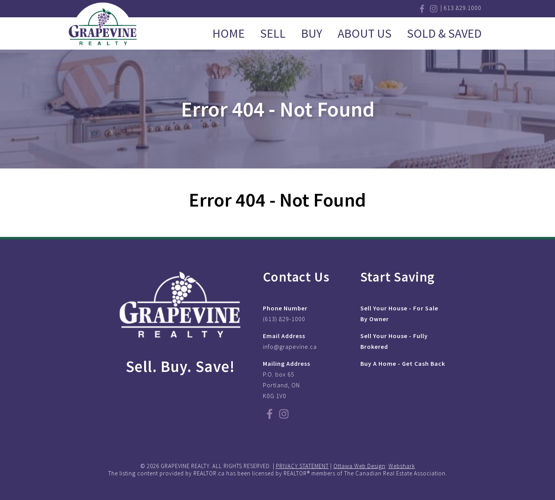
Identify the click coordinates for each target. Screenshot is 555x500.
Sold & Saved (444, 33)
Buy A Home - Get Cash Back (402, 363)
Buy (311, 33)
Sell (273, 33)
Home (228, 33)
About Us (365, 33)
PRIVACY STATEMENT (302, 466)
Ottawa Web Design (359, 466)
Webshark (401, 466)
